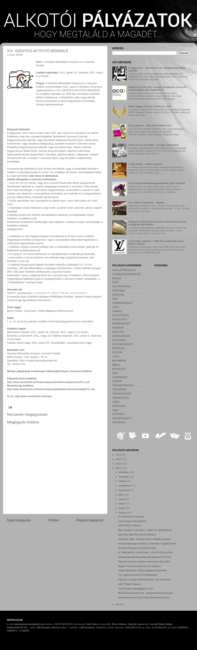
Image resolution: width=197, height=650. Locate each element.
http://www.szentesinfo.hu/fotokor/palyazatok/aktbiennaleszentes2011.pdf (48, 382)
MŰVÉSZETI (118, 369)
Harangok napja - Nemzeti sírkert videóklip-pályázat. (144, 539)
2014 (119, 454)
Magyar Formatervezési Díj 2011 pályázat (139, 566)
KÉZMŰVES (118, 348)
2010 (119, 604)
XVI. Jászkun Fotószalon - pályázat (146, 202)
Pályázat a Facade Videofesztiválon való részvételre (144, 579)
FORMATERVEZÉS (122, 303)
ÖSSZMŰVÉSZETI (122, 418)
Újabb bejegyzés (19, 520)
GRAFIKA (117, 311)
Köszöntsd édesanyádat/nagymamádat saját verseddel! (156, 183)
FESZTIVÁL (118, 294)
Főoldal (53, 520)
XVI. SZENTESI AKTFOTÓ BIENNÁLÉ (138, 575)
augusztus (124, 490)
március (123, 512)
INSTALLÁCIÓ (119, 319)
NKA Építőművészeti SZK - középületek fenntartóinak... (146, 593)
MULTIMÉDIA (119, 360)
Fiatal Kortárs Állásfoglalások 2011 (135, 588)
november (124, 476)
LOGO (115, 356)
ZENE (115, 410)
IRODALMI (118, 327)
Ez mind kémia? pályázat (131, 516)
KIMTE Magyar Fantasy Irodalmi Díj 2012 (149, 106)
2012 (119, 463)
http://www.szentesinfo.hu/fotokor (33, 396)
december (124, 472)
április (122, 508)
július (122, 494)
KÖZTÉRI (117, 352)
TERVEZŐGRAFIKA (122, 385)
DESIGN (116, 278)
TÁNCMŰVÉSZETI (122, 393)
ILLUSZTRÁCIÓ (120, 315)
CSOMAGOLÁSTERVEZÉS (126, 274)
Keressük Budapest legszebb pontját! (137, 548)
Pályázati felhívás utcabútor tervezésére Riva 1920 (144, 561)
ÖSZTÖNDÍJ (118, 422)
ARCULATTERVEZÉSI (124, 270)
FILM (115, 298)
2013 (119, 459)
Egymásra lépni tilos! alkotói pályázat (137, 534)
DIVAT (115, 282)
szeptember (125, 485)
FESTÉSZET (119, 290)
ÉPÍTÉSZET (118, 414)
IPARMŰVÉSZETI (121, 323)
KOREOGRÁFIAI (121, 336)
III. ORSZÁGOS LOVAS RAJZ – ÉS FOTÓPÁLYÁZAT (145, 552)
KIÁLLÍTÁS (118, 331)
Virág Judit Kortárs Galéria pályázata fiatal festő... (143, 570)
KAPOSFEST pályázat (129, 525)
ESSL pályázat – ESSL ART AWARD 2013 (150, 125)
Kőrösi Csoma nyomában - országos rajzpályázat (153, 145)
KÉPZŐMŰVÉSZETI (122, 344)
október (123, 481)
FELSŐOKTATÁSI (121, 286)
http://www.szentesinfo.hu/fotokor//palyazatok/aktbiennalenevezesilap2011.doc (51, 389)
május (122, 503)
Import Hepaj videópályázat (132, 521)
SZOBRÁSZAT (119, 377)
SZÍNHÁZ (117, 381)
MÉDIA (116, 364)
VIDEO (115, 402)
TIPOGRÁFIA (119, 389)
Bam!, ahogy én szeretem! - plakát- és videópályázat (145, 530)
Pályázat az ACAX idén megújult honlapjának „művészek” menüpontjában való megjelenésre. (157, 88)
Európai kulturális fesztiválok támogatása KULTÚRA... (145, 557)
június (122, 499)
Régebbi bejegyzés (89, 520)
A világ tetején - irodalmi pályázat (145, 164)
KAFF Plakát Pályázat (129, 584)
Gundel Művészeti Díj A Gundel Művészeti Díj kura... (144, 597)
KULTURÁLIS (119, 340)
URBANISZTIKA (120, 397)
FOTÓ (19, 54)
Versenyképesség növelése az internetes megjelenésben (147, 543)
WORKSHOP (119, 406)
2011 (119, 468)
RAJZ (115, 373)
